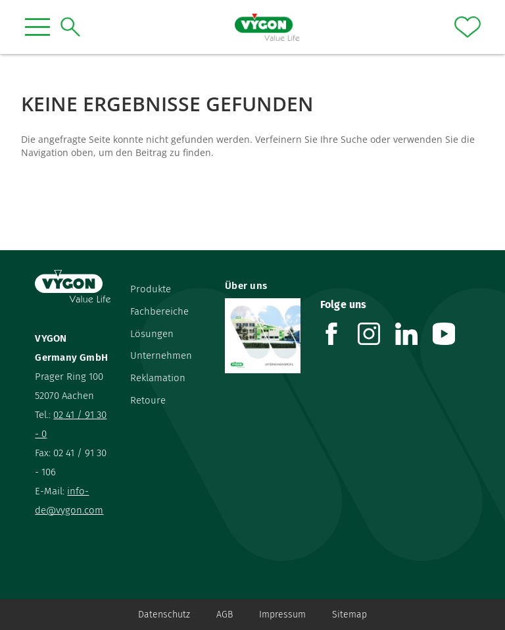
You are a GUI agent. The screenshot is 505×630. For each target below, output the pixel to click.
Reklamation (157, 378)
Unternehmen (161, 355)
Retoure (148, 400)
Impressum (282, 614)
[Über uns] (262, 335)
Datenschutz (164, 614)
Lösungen (152, 334)
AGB (224, 614)
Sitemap (349, 614)
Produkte (150, 289)
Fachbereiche (159, 311)
